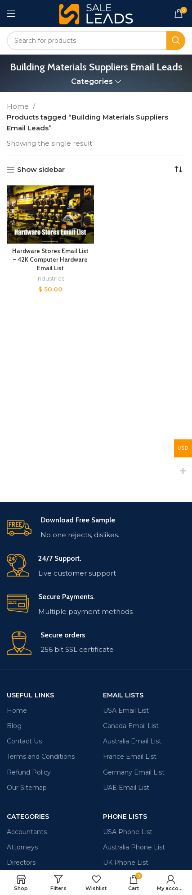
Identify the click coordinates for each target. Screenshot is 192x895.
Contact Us (24, 741)
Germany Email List (134, 772)
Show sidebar (41, 170)
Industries (50, 278)
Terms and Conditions (41, 756)
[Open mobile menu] (11, 14)
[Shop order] (178, 169)
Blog (14, 726)
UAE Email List (126, 788)
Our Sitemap (27, 788)
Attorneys (22, 847)
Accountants (27, 832)
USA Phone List (127, 832)
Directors (21, 862)
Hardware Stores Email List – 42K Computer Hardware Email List (50, 259)
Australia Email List (132, 741)
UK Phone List (125, 862)
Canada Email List (131, 726)
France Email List (129, 756)
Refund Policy (29, 772)
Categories (92, 81)
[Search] (96, 40)
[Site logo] (96, 13)
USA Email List (126, 710)
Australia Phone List (134, 847)
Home (19, 106)
